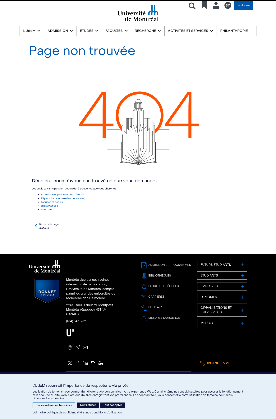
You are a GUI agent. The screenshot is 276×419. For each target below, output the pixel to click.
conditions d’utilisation (107, 412)
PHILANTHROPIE (234, 31)
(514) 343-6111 (76, 338)
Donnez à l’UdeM (47, 308)
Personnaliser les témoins (54, 405)
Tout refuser (88, 405)
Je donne (243, 5)
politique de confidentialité (64, 412)
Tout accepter (112, 405)
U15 (70, 350)
